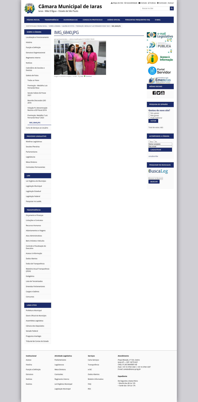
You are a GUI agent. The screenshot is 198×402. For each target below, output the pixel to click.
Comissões (59, 374)
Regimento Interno (62, 379)
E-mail (158, 20)
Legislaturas (59, 364)
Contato (144, 3)
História (29, 364)
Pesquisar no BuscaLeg (160, 165)
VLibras (153, 3)
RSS (89, 389)
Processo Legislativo (36, 136)
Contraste (162, 3)
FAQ (89, 384)
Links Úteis (32, 305)
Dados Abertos (93, 374)
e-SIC (90, 369)
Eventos (29, 384)
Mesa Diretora (60, 369)
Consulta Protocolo (92, 20)
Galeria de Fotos (68, 26)
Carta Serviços (93, 360)
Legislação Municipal (63, 389)
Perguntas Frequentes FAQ (137, 20)
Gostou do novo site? (159, 110)
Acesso (28, 360)
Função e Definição (33, 369)
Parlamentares (60, 360)
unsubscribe (153, 156)
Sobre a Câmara (54, 26)
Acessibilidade (131, 3)
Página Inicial (33, 20)
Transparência (52, 20)
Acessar (171, 3)
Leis (28, 175)
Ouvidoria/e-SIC (70, 20)
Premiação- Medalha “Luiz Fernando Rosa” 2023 (93, 26)
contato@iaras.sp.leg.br (132, 369)
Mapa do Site (118, 3)
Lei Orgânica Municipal (63, 384)
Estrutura (29, 374)
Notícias (29, 379)
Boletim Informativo (95, 379)
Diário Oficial (113, 20)
